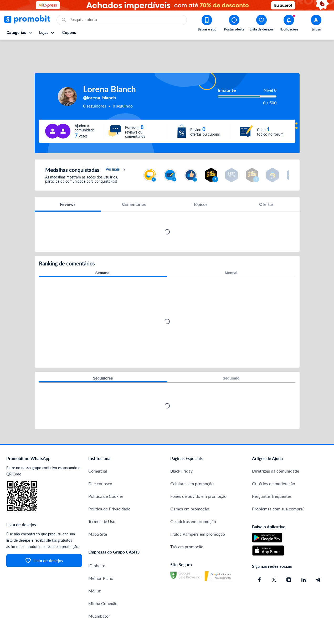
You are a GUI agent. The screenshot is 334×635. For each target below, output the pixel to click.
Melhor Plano (100, 559)
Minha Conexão (102, 584)
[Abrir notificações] (288, 24)
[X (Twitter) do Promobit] (274, 561)
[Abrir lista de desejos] (261, 24)
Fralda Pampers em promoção (197, 515)
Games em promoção (189, 489)
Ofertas (266, 185)
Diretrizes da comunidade (275, 451)
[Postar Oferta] (234, 24)
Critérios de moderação (273, 464)
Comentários (134, 185)
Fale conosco (100, 464)
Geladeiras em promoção (193, 502)
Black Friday (181, 451)
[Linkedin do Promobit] (303, 561)
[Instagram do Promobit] (288, 561)
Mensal (231, 254)
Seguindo (231, 359)
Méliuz (94, 571)
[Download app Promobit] (206, 24)
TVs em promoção (186, 527)
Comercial (97, 451)
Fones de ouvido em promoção (198, 477)
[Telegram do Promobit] (318, 561)
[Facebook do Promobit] (259, 561)
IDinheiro (96, 546)
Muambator (99, 597)
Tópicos (200, 185)
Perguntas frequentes (272, 477)
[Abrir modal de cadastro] (316, 24)
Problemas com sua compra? (278, 489)
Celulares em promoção (192, 464)
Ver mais (116, 150)
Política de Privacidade (109, 489)
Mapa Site (97, 515)
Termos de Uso (101, 502)
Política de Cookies (106, 477)
